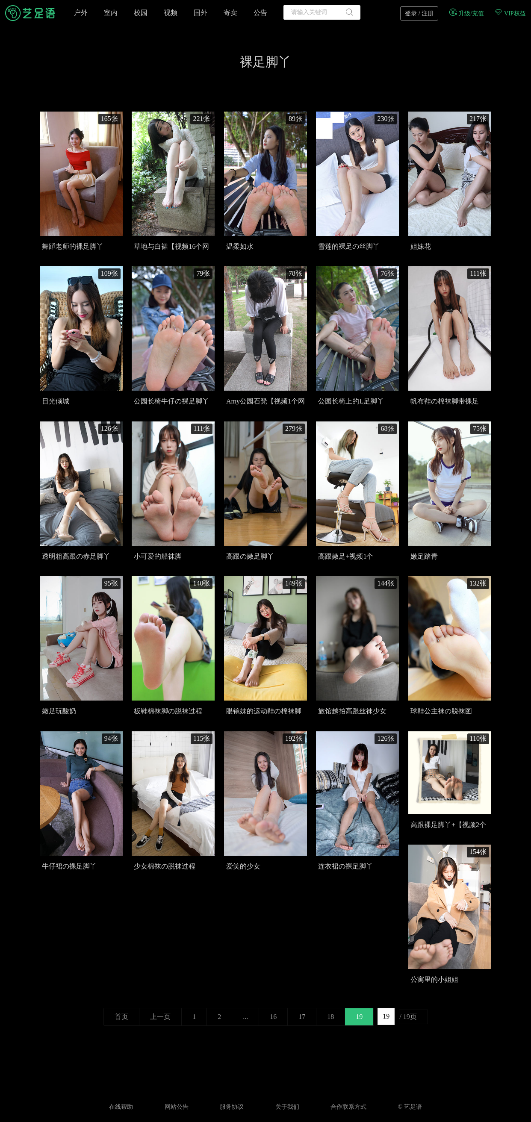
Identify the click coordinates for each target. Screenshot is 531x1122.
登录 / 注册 (419, 13)
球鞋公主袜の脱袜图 (441, 711)
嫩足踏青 (424, 556)
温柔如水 (240, 246)
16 (273, 1016)
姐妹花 (420, 246)
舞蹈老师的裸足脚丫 (72, 246)
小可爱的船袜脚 (158, 556)
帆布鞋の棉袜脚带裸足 (444, 401)
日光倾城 (55, 401)
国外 (200, 12)
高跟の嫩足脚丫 (250, 556)
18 (330, 1016)
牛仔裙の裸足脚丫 (69, 866)
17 (301, 1016)
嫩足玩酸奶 (59, 711)
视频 (170, 12)
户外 (81, 12)
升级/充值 (466, 13)
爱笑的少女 (243, 866)
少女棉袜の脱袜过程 (164, 866)
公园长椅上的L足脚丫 (351, 401)
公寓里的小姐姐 (434, 979)
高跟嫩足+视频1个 (345, 556)
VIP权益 (510, 13)
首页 (121, 1016)
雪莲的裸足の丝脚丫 (349, 246)
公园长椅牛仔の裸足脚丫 (171, 401)
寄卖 (230, 12)
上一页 (160, 1016)
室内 (111, 12)
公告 (260, 12)
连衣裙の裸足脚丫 (345, 866)
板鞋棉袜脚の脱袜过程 (168, 711)
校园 (141, 12)
